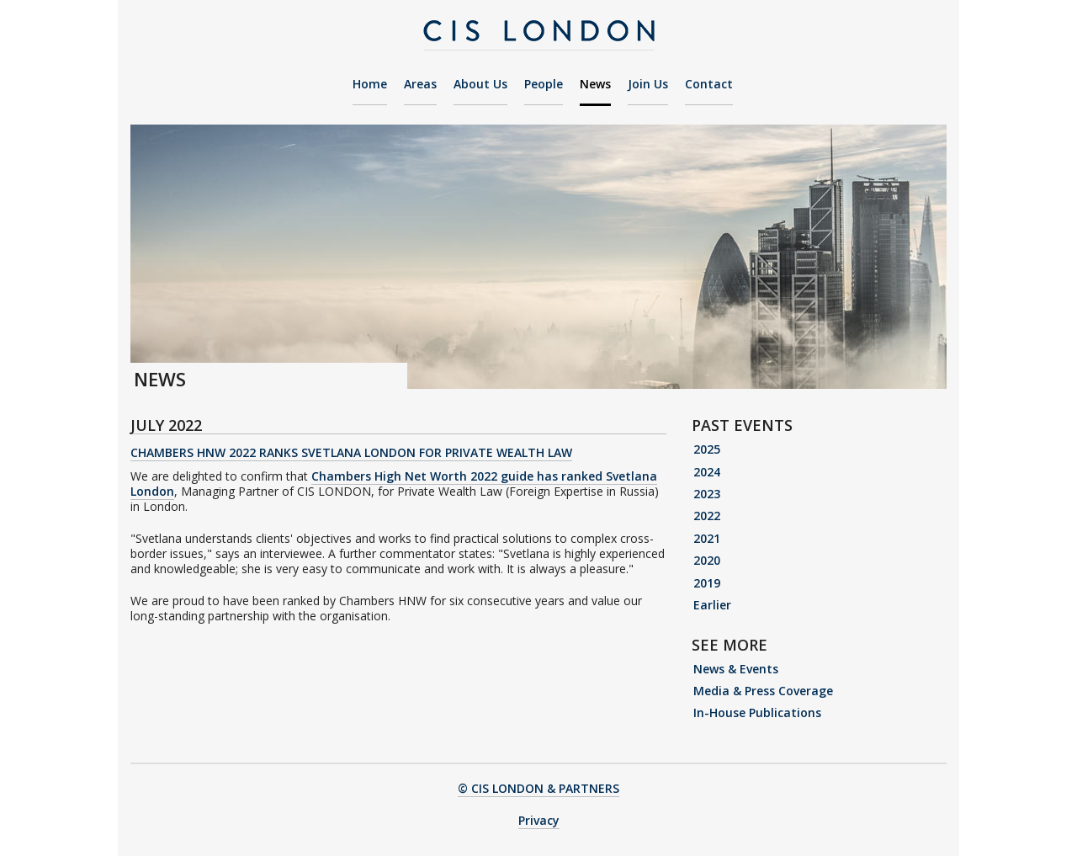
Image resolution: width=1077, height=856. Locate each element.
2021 (706, 538)
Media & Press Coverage (763, 691)
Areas (420, 85)
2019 (706, 583)
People (543, 85)
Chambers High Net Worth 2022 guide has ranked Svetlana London (393, 483)
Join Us (648, 85)
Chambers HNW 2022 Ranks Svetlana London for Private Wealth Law (351, 452)
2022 (706, 516)
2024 (706, 472)
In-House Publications (757, 712)
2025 (706, 449)
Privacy (539, 820)
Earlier (712, 605)
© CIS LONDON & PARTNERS (538, 788)
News (595, 85)
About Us (480, 85)
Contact (709, 85)
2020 (706, 560)
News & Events (735, 669)
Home (370, 85)
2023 (706, 494)
